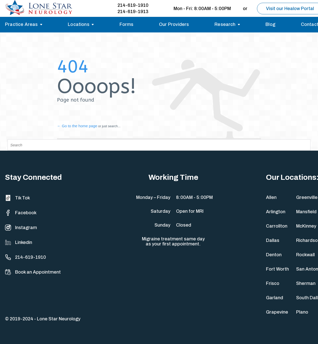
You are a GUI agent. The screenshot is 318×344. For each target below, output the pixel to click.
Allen (271, 197)
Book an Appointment (33, 272)
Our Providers (174, 24)
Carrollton (276, 226)
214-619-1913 (133, 11)
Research (225, 24)
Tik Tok (17, 198)
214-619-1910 (133, 5)
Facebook (20, 213)
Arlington (275, 211)
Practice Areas (21, 24)
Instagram (21, 228)
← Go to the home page (77, 126)
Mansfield (306, 211)
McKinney (306, 226)
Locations (78, 24)
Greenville (306, 197)
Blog (270, 24)
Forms (127, 24)
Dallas (272, 240)
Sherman (305, 283)
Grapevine (277, 312)
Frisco (272, 283)
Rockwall (305, 254)
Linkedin (18, 242)
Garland (274, 297)
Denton (274, 254)
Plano (302, 312)
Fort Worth (277, 269)
